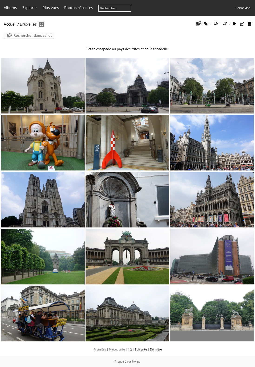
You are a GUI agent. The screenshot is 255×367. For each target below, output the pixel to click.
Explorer (29, 7)
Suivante (141, 349)
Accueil (10, 24)
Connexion (243, 8)
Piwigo (136, 362)
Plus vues (51, 7)
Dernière (156, 349)
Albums (10, 7)
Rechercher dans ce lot (32, 35)
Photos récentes (78, 7)
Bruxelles (28, 24)
